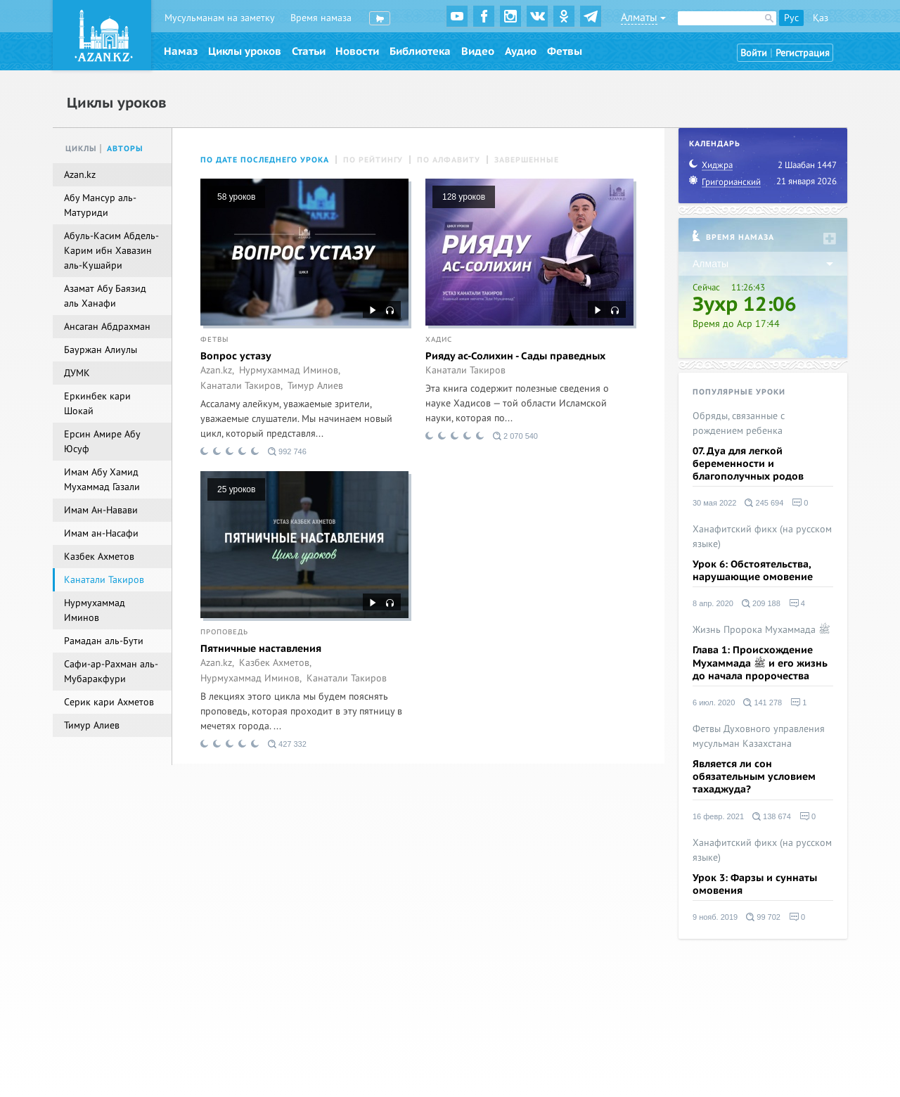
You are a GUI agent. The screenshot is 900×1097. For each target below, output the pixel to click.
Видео (477, 51)
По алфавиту (448, 160)
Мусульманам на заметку (220, 18)
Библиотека (420, 51)
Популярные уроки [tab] (739, 392)
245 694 (764, 503)
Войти (753, 53)
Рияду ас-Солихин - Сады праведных (515, 356)
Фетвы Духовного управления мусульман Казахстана (759, 736)
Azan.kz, (217, 371)
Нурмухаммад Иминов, (289, 371)
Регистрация (803, 53)
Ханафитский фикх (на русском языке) (762, 536)
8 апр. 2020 (713, 603)
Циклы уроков (244, 51)
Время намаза (321, 18)
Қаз (820, 18)
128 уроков (463, 197)
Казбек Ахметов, (275, 663)
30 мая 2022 (714, 503)
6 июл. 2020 (714, 702)
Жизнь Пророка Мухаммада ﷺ (761, 630)
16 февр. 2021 (718, 816)
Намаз (181, 51)
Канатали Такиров (465, 371)
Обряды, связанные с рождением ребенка (739, 423)
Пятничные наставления (260, 649)
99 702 (763, 917)
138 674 (771, 816)
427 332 (287, 744)
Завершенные (526, 160)
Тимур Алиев (315, 386)
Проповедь (224, 632)
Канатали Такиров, (241, 386)
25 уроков (236, 489)
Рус (791, 18)
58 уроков (236, 197)
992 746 (287, 451)
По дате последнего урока (264, 160)
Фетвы (564, 51)
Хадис (438, 339)
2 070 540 (515, 436)
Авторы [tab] (125, 148)
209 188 (761, 603)
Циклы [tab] (81, 148)
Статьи (309, 51)
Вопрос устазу (235, 356)
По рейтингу (373, 160)
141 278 (762, 702)
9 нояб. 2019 (715, 917)
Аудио (520, 51)
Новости (357, 51)
